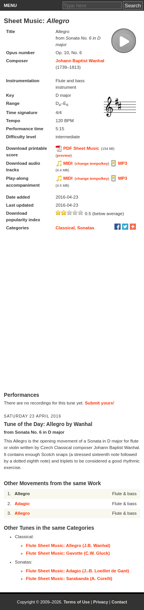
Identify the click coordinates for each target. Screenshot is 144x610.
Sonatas (85, 227)
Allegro (22, 513)
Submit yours (99, 403)
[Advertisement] (72, 312)
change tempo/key (92, 163)
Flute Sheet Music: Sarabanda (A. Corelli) (69, 578)
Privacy (100, 602)
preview (64, 155)
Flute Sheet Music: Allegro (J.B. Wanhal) (68, 545)
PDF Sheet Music (81, 148)
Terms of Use (76, 602)
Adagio (22, 503)
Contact (119, 602)
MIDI (68, 163)
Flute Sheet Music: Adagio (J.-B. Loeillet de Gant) (77, 571)
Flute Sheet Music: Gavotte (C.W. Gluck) (68, 553)
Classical (65, 227)
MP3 (122, 163)
